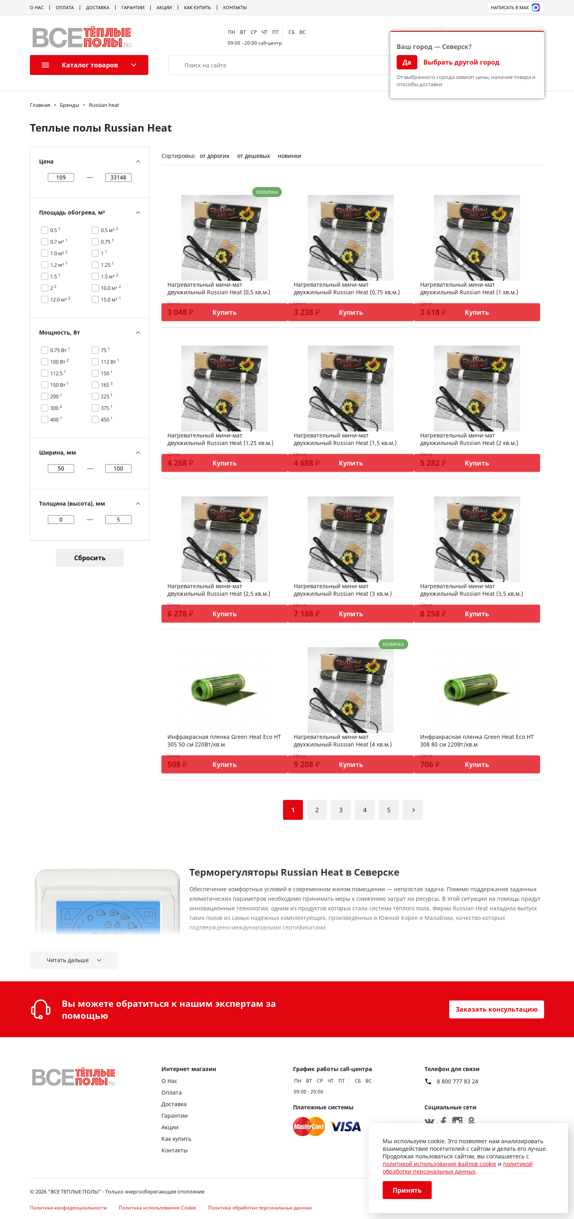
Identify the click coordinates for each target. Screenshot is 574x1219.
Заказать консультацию (497, 1009)
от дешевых (253, 156)
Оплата (65, 7)
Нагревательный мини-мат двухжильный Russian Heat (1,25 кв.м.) (220, 439)
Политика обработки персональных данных (260, 1207)
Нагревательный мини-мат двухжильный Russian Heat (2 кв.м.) (469, 439)
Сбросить (90, 557)
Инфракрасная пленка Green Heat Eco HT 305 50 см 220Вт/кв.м (224, 740)
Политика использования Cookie (157, 1207)
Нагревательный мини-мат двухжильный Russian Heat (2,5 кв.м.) (218, 589)
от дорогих (214, 156)
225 (107, 396)
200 (56, 396)
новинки (289, 156)
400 (56, 419)
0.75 (107, 241)
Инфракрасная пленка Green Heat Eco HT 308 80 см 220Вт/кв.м (477, 740)
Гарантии (133, 7)
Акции (164, 7)
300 (56, 408)
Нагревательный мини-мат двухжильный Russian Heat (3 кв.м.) (343, 589)
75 (105, 350)
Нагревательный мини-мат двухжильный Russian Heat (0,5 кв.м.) (218, 288)
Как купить (197, 7)
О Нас (36, 7)
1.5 (55, 276)
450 (107, 419)
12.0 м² (60, 299)
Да (407, 62)
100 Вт (59, 361)
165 (107, 384)
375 (107, 408)
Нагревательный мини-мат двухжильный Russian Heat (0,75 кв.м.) (347, 288)
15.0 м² (111, 299)
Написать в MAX (515, 8)
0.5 (55, 230)
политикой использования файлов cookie (439, 1164)
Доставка (97, 7)
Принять (407, 1190)
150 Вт (59, 384)
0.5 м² (109, 230)
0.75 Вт (60, 350)
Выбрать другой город (461, 62)
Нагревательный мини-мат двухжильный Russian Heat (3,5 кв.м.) (471, 589)
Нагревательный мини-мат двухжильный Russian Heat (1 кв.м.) (469, 288)
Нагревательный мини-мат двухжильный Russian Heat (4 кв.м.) (343, 740)
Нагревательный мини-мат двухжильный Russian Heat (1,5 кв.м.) (345, 439)
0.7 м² (59, 241)
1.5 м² (109, 276)
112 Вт (110, 361)
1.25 (107, 264)
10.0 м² (111, 287)
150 (107, 373)
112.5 (58, 373)
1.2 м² (59, 264)
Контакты (235, 7)
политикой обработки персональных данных (458, 1167)
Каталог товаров (80, 65)
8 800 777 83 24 (457, 1081)
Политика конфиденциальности (68, 1207)
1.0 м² (59, 253)
